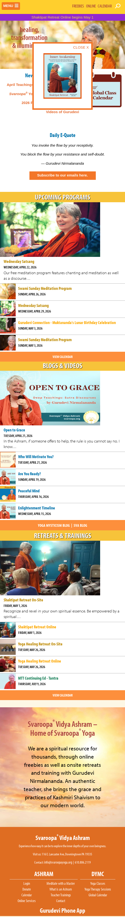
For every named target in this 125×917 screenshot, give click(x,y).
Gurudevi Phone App (62, 910)
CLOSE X (81, 47)
